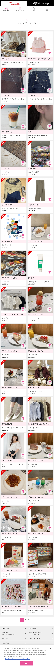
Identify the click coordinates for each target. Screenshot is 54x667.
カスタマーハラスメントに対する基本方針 (36, 633)
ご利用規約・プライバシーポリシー (8, 633)
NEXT (50, 620)
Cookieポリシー (6, 643)
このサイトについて (34, 638)
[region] (27, 656)
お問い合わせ (32, 628)
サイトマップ (5, 638)
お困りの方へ (5, 628)
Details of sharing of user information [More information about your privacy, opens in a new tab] (17, 659)
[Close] (50, 648)
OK (26, 663)
